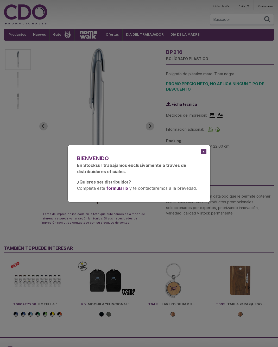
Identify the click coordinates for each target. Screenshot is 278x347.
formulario (117, 188)
